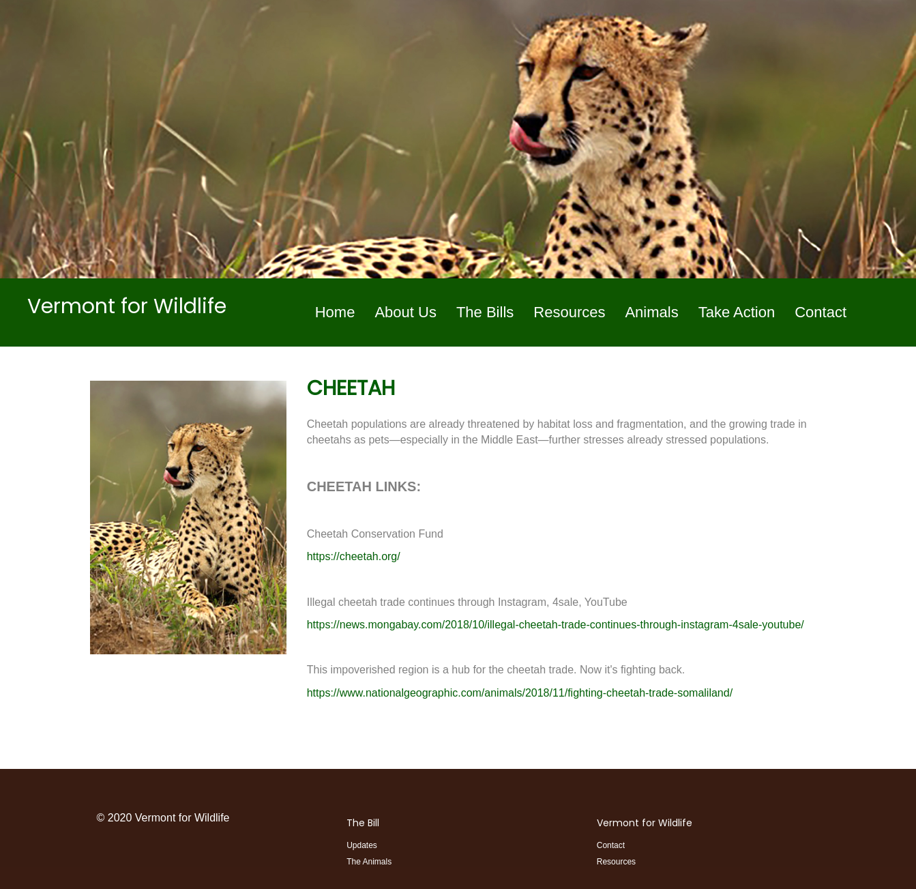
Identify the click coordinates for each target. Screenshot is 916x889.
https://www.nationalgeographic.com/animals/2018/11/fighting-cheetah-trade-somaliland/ (520, 693)
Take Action (736, 312)
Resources (569, 312)
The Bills (485, 312)
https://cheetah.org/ (353, 556)
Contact (820, 312)
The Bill (362, 823)
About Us (405, 312)
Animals (651, 312)
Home (335, 312)
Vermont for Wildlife (644, 823)
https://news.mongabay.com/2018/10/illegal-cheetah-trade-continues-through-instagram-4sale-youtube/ (555, 624)
